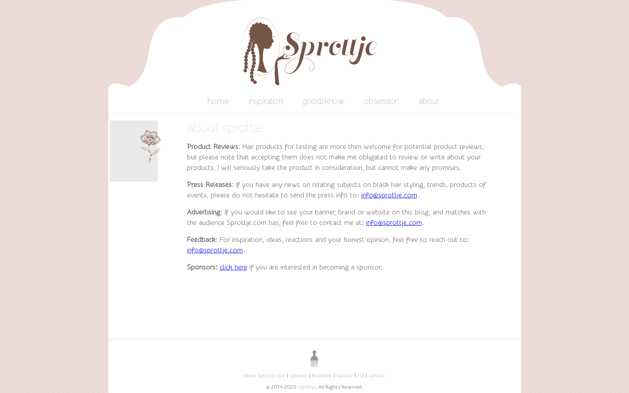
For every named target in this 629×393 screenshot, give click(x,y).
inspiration (266, 101)
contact (377, 376)
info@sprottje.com (389, 195)
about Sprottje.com (264, 376)
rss (361, 376)
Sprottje (307, 387)
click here (233, 267)
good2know (323, 101)
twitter (345, 376)
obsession (381, 101)
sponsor (298, 376)
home (218, 101)
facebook (322, 376)
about (429, 101)
